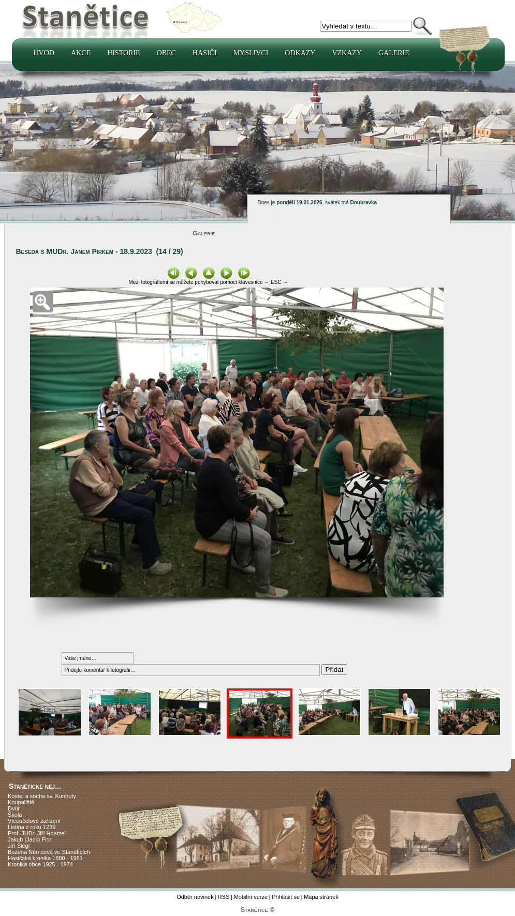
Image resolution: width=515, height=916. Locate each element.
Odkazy (300, 53)
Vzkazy (347, 53)
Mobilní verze (251, 897)
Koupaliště (21, 802)
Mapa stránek (321, 897)
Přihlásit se (286, 897)
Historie (123, 53)
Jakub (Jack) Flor (29, 839)
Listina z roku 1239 (31, 827)
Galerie (393, 53)
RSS (224, 897)
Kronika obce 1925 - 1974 (40, 864)
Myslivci (251, 53)
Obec (166, 53)
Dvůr (14, 808)
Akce (81, 53)
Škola (15, 815)
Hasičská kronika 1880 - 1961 (45, 858)
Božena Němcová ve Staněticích (49, 852)
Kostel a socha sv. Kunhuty (42, 796)
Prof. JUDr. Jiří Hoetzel (37, 833)
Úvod (44, 53)
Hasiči (205, 53)
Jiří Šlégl (19, 846)
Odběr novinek (195, 897)
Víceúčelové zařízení (34, 821)
